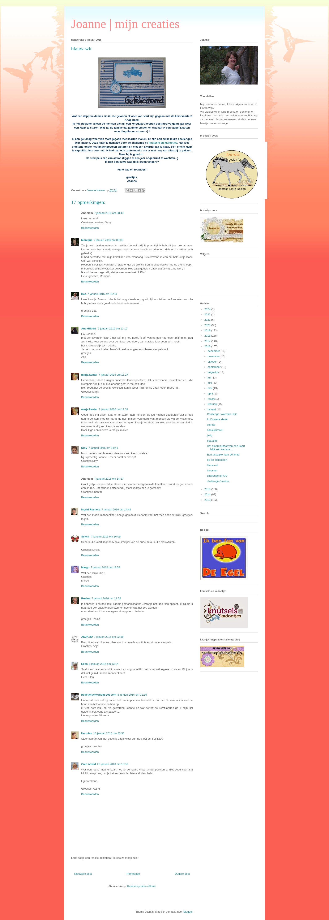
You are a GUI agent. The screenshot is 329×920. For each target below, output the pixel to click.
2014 (207, 494)
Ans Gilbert (89, 328)
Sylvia (85, 536)
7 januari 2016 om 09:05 (108, 240)
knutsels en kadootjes (163, 142)
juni (210, 382)
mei (210, 388)
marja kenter (89, 374)
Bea (83, 293)
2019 (207, 330)
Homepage (133, 873)
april (211, 393)
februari (213, 404)
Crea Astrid (88, 764)
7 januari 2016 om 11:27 (113, 374)
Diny (84, 447)
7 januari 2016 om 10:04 (102, 293)
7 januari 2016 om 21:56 (106, 598)
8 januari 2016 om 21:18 (132, 694)
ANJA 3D (87, 636)
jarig (209, 435)
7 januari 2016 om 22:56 (108, 636)
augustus (213, 372)
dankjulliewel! (215, 430)
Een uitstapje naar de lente (223, 454)
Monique (86, 240)
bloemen (212, 470)
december (214, 351)
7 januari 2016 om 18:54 (105, 567)
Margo (85, 567)
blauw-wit (212, 465)
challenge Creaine (218, 481)
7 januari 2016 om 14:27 (109, 478)
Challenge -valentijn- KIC (222, 414)
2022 (207, 314)
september (214, 366)
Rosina (85, 598)
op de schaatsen (217, 459)
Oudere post (182, 873)
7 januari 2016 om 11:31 (113, 409)
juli (210, 377)
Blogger (188, 911)
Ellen (84, 663)
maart (211, 398)
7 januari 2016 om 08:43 (109, 213)
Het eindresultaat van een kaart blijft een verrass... (226, 447)
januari (212, 409)
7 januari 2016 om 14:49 (116, 509)
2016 (207, 346)
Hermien (86, 733)
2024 (207, 309)
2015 (207, 489)
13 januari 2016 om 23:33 (108, 733)
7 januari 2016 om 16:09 (105, 536)
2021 (207, 319)
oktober (213, 361)
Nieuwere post (83, 873)
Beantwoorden (90, 227)
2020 (207, 325)
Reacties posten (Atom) (141, 886)
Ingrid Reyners (90, 509)
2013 (207, 499)
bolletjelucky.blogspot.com (98, 694)
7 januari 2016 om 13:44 (103, 447)
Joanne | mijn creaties (125, 24)
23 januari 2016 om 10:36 (112, 764)
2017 (207, 341)
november (214, 356)
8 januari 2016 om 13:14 (103, 663)
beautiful (212, 440)
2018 (207, 335)
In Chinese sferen (217, 419)
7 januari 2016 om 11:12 (112, 328)
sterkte (211, 424)
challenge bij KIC (217, 475)
